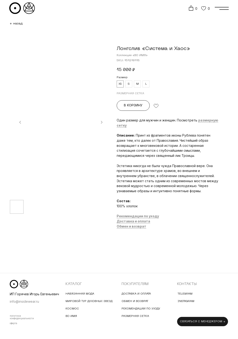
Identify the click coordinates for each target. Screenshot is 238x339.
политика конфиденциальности (22, 317)
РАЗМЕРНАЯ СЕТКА (130, 93)
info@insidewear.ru (24, 301)
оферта (13, 323)
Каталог (74, 284)
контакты (187, 284)
